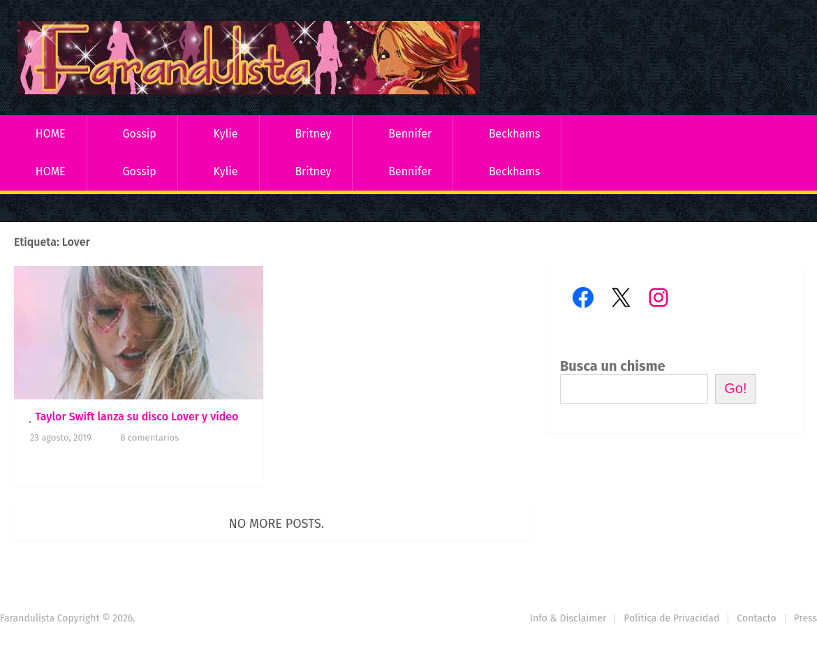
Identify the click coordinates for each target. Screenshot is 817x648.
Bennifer (410, 133)
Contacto (756, 618)
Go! (735, 388)
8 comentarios (149, 437)
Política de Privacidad (671, 618)
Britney (313, 133)
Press (805, 618)
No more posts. (277, 523)
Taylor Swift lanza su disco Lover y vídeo (136, 416)
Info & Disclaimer (568, 618)
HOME (51, 133)
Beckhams (514, 133)
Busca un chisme (612, 366)
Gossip (139, 133)
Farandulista (27, 618)
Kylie (226, 133)
